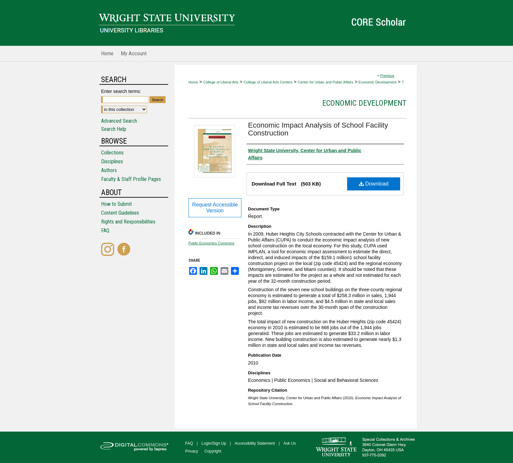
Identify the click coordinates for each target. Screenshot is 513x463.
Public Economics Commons (211, 243)
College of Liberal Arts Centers (268, 82)
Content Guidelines (120, 213)
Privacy (191, 451)
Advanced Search (119, 121)
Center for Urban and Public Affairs (325, 82)
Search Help (113, 129)
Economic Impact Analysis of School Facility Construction (318, 129)
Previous (387, 76)
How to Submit (116, 204)
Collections (112, 153)
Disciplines (112, 161)
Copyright (212, 451)
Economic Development (378, 82)
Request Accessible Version (215, 207)
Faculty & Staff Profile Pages (131, 179)
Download (374, 184)
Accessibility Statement (255, 443)
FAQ (105, 230)
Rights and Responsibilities (128, 222)
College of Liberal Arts (221, 82)
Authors (109, 170)
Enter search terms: (121, 91)
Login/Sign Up (214, 443)
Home (193, 82)
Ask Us (289, 443)
